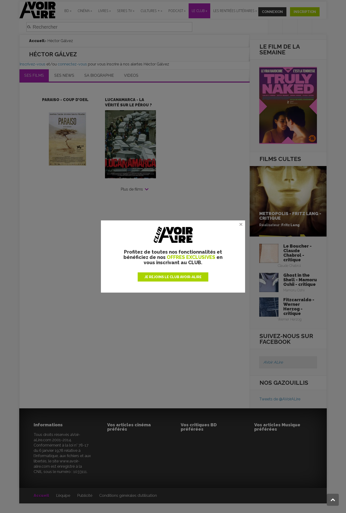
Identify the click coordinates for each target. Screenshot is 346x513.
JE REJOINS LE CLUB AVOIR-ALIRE (173, 277)
